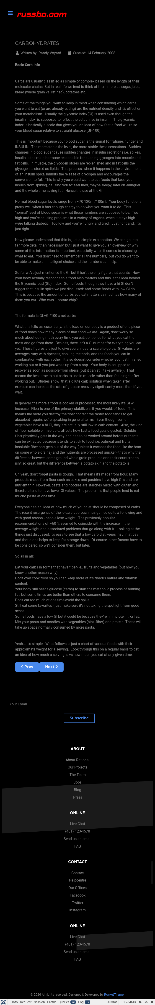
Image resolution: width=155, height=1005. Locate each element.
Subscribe (79, 718)
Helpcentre (77, 880)
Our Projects (77, 767)
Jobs (78, 782)
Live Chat (77, 824)
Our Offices (77, 888)
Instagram (77, 910)
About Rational (78, 760)
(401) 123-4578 (77, 831)
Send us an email (77, 839)
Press (77, 797)
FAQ (77, 846)
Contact (77, 873)
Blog (77, 790)
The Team (78, 775)
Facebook (77, 895)
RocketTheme (114, 995)
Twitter (77, 903)
